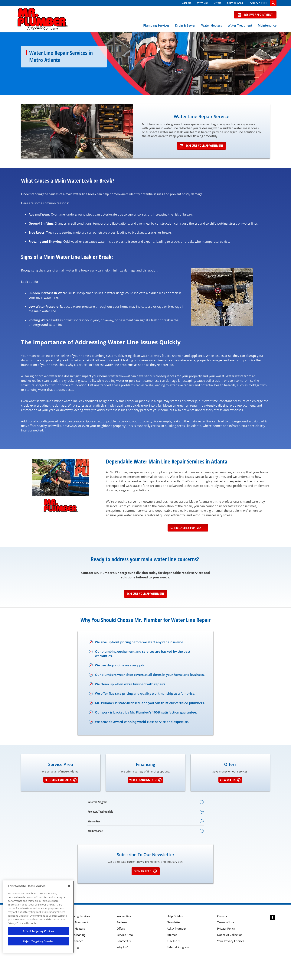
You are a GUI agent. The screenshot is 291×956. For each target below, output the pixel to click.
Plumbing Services (156, 25)
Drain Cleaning (75, 934)
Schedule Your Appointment (201, 146)
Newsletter (174, 922)
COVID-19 (173, 941)
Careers (186, 3)
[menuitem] (186, 3)
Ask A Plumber (176, 928)
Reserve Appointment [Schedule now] (255, 15)
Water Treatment (240, 25)
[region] (38, 916)
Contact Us (124, 941)
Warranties (124, 916)
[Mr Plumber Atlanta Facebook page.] (272, 918)
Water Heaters (211, 25)
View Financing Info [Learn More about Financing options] (145, 780)
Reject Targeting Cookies (38, 941)
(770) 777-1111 (258, 3)
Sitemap (172, 934)
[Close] (69, 886)
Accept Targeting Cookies (38, 931)
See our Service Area (61, 780)
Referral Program (178, 947)
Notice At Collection (230, 934)
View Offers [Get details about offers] (230, 780)
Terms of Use (225, 922)
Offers (217, 3)
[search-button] (273, 3)
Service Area (235, 3)
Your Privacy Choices (230, 941)
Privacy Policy (226, 928)
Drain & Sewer (185, 25)
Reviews (122, 922)
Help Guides (175, 916)
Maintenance (267, 25)
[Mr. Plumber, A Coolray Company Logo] (43, 19)
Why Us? (202, 3)
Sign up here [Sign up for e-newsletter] (145, 871)
